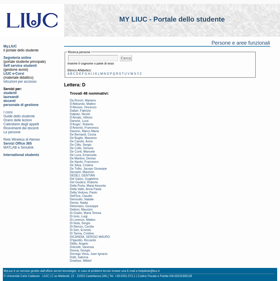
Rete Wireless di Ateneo (21, 139)
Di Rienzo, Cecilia (82, 226)
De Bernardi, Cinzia (83, 134)
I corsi (8, 112)
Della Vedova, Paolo (83, 192)
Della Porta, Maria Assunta (88, 185)
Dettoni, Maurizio (81, 209)
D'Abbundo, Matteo (83, 103)
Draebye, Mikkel (80, 260)
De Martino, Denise (83, 158)
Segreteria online (17, 58)
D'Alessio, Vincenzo (83, 107)
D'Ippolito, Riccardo (83, 240)
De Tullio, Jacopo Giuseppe (88, 168)
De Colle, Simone (81, 148)
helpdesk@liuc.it (149, 270)
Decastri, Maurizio (82, 172)
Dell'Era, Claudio (81, 195)
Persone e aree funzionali (240, 43)
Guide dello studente (19, 116)
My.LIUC (10, 46)
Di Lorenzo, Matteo (82, 219)
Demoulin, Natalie (82, 199)
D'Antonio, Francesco (84, 127)
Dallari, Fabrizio (80, 110)
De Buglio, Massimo (83, 138)
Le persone (12, 132)
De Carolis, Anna (81, 141)
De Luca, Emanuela (83, 155)
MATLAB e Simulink (18, 147)
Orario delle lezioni (17, 120)
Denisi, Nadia (79, 202)
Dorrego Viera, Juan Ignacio (89, 253)
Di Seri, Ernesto (80, 230)
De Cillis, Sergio (80, 144)
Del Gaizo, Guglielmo (84, 178)
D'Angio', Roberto (81, 124)
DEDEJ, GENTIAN (82, 175)
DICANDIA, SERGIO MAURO (90, 236)
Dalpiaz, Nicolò (80, 114)
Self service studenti (20, 66)
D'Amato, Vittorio (81, 117)
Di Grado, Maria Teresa (85, 213)
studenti (10, 93)
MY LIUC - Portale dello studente (172, 19)
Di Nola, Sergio (80, 223)
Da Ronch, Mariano (83, 100)
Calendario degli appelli (21, 124)
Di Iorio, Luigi (78, 216)
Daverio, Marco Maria (84, 131)
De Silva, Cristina (81, 165)
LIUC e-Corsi (13, 74)
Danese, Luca (79, 120)
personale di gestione (20, 105)
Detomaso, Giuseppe (84, 206)
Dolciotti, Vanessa (82, 247)
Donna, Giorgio (80, 250)
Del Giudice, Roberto (84, 182)
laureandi (11, 97)
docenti (9, 101)
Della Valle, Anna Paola (85, 189)
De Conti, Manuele (82, 151)
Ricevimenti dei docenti (20, 128)
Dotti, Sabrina (79, 257)
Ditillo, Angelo (79, 243)
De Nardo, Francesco (84, 161)
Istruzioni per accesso (19, 82)
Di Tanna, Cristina (82, 233)
